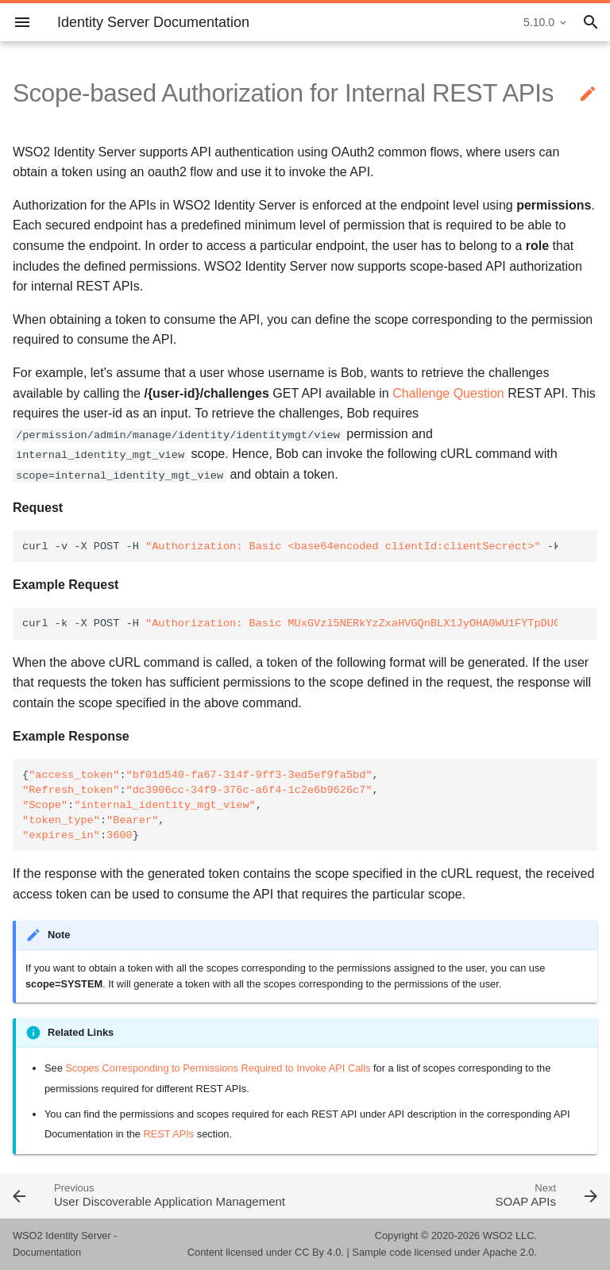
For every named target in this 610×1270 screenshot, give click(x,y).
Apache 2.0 (509, 1252)
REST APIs (169, 1134)
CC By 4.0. (319, 1252)
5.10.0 (538, 22)
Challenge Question (448, 393)
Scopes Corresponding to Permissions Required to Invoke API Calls (217, 1068)
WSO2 (498, 1235)
